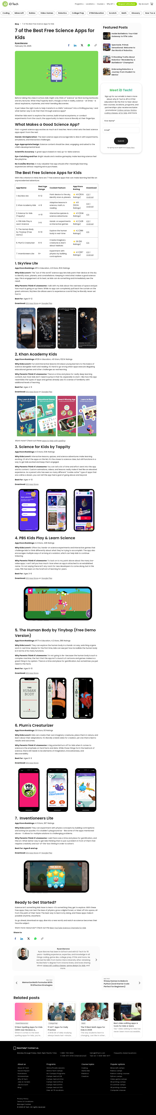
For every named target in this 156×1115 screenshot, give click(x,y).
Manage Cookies (24, 1104)
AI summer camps (118, 1085)
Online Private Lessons (55, 1068)
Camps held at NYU (54, 1085)
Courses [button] (100, 4)
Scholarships (23, 1076)
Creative (85, 1076)
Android (89, 197)
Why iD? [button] (110, 4)
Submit (121, 141)
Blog (17, 24)
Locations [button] (90, 4)
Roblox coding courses (119, 1074)
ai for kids (123, 113)
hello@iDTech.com (97, 1053)
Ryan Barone (21, 43)
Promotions (22, 1074)
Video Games (46, 13)
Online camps (123, 110)
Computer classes (118, 1090)
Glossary (135, 13)
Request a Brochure (126, 4)
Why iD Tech (23, 1079)
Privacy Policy (130, 147)
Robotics (62, 13)
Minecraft (19, 13)
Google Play (46, 303)
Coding (6, 13)
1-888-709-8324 (67, 1053)
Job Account (23, 1085)
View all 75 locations (55, 1090)
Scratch (112, 13)
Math (124, 13)
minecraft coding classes (54, 965)
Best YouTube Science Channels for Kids (68, 928)
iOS (87, 194)
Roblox (32, 13)
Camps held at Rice (54, 1082)
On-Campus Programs (55, 1074)
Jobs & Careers (24, 1082)
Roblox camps (116, 1071)
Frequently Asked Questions (125, 1053)
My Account (144, 4)
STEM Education (96, 13)
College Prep (78, 13)
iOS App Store (32, 303)
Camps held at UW (54, 1076)
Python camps (116, 1076)
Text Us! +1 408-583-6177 (100, 1056)
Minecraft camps (117, 1068)
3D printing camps (118, 1082)
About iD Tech (23, 1068)
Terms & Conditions (25, 1101)
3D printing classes (118, 1087)
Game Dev (86, 1071)
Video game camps (118, 1079)
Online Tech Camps (54, 1071)
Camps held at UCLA (54, 1079)
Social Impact (23, 1071)
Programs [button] (79, 4)
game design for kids (76, 965)
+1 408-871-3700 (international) (73, 1056)
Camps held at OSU (54, 1087)
